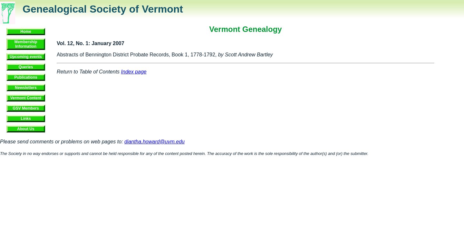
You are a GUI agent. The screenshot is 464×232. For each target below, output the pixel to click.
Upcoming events (26, 56)
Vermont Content (26, 98)
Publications (25, 77)
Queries (26, 67)
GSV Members (26, 108)
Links (26, 118)
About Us (25, 129)
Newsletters (25, 87)
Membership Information (26, 44)
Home (25, 31)
